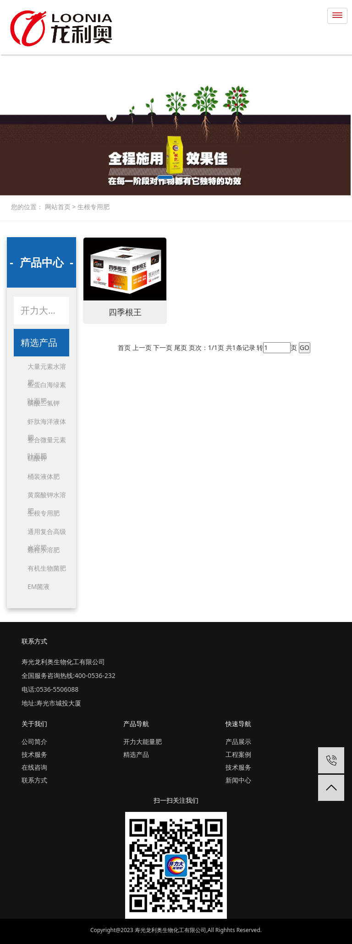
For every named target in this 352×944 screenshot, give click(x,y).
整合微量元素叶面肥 (47, 441)
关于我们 (34, 723)
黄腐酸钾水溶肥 (47, 496)
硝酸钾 (37, 458)
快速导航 (238, 723)
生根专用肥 (93, 206)
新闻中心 (238, 780)
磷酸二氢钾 (44, 403)
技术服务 (34, 754)
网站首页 (58, 206)
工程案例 (238, 754)
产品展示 (238, 741)
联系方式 (34, 780)
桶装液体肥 (44, 476)
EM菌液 (39, 586)
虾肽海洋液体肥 (47, 423)
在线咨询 (34, 767)
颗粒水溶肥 (44, 549)
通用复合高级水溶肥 (47, 533)
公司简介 (34, 741)
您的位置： (27, 206)
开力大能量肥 (45, 310)
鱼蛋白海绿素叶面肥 (47, 386)
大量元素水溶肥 (47, 368)
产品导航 (136, 723)
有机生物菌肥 (47, 568)
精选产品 (39, 342)
